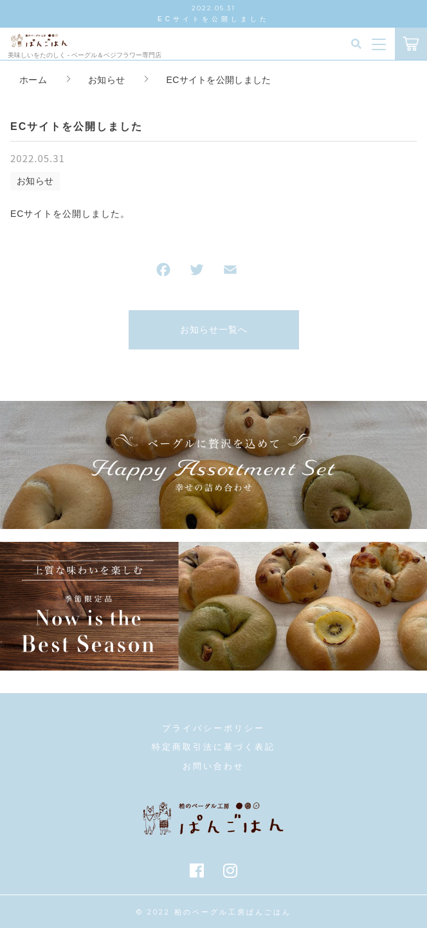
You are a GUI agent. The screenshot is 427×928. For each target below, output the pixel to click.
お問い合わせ (213, 766)
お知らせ (35, 181)
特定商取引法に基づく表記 (213, 747)
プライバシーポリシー (213, 728)
